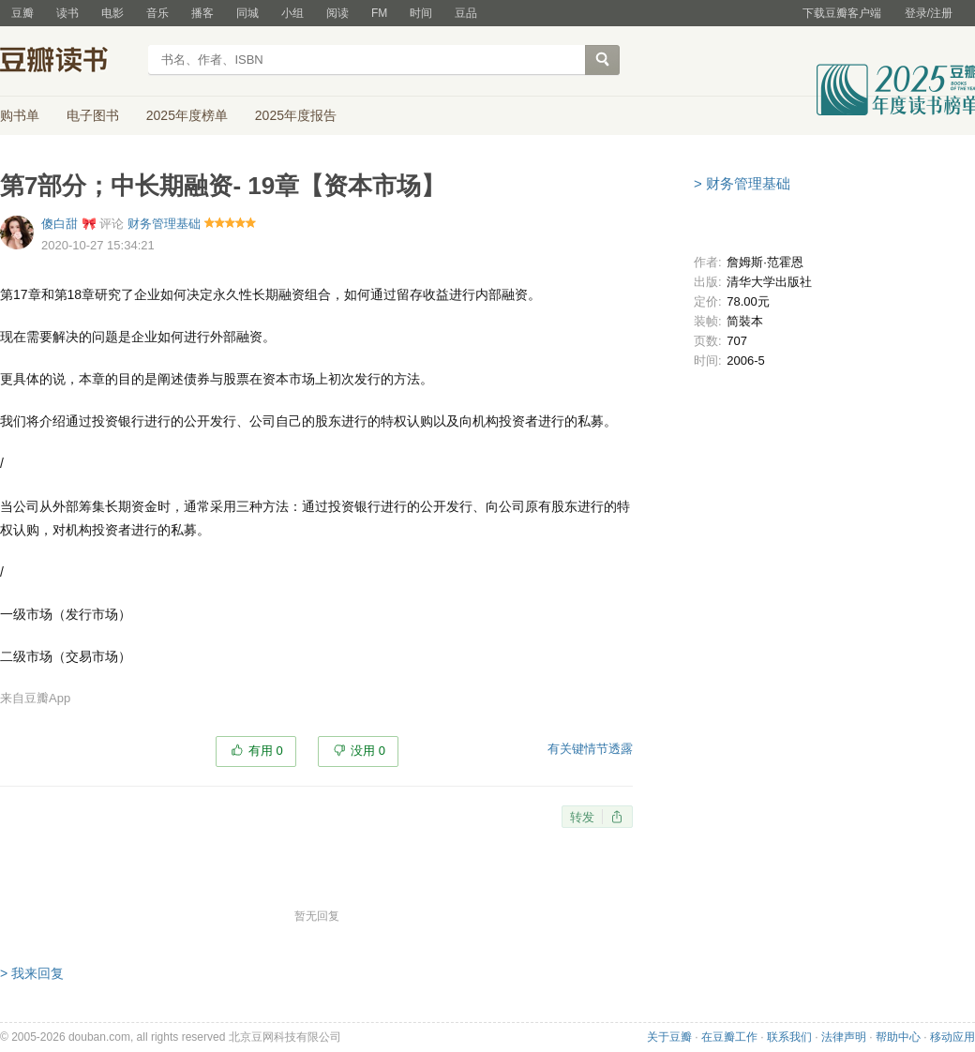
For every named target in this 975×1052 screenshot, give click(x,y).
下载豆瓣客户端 (841, 13)
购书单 (19, 115)
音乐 (157, 13)
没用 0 (368, 751)
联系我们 (789, 1037)
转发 (582, 817)
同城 (247, 13)
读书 (67, 13)
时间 (421, 13)
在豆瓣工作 (729, 1037)
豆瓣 (22, 13)
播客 (202, 13)
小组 (292, 13)
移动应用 (952, 1037)
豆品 (466, 13)
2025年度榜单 (187, 115)
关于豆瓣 (669, 1037)
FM (379, 13)
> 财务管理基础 (742, 183)
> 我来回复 (32, 973)
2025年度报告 (296, 115)
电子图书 (93, 115)
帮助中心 (898, 1037)
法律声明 (843, 1037)
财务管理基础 (164, 224)
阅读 (337, 13)
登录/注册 (928, 13)
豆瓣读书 (68, 62)
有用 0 (265, 751)
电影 (112, 13)
